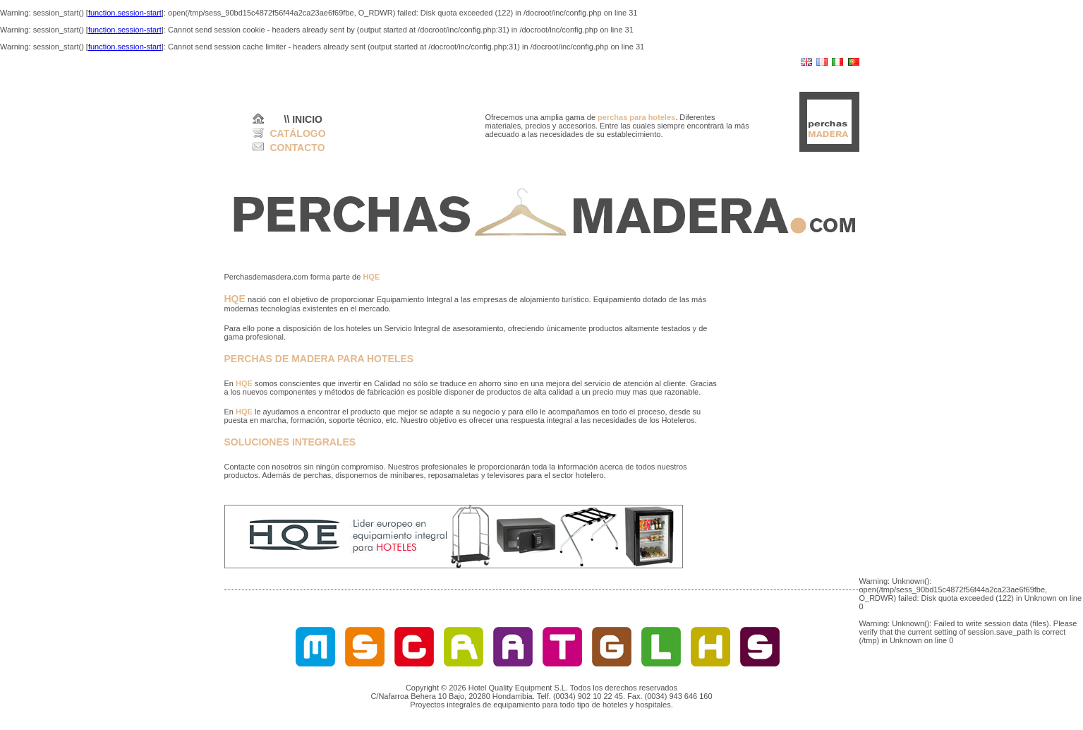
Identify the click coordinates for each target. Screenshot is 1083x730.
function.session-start (125, 12)
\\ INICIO (303, 119)
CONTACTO (297, 147)
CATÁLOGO (298, 133)
